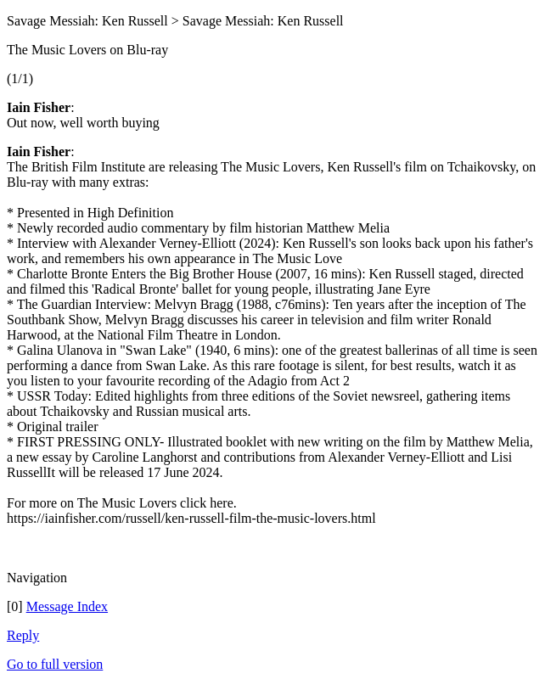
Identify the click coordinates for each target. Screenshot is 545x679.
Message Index (67, 606)
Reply (23, 635)
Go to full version (55, 664)
